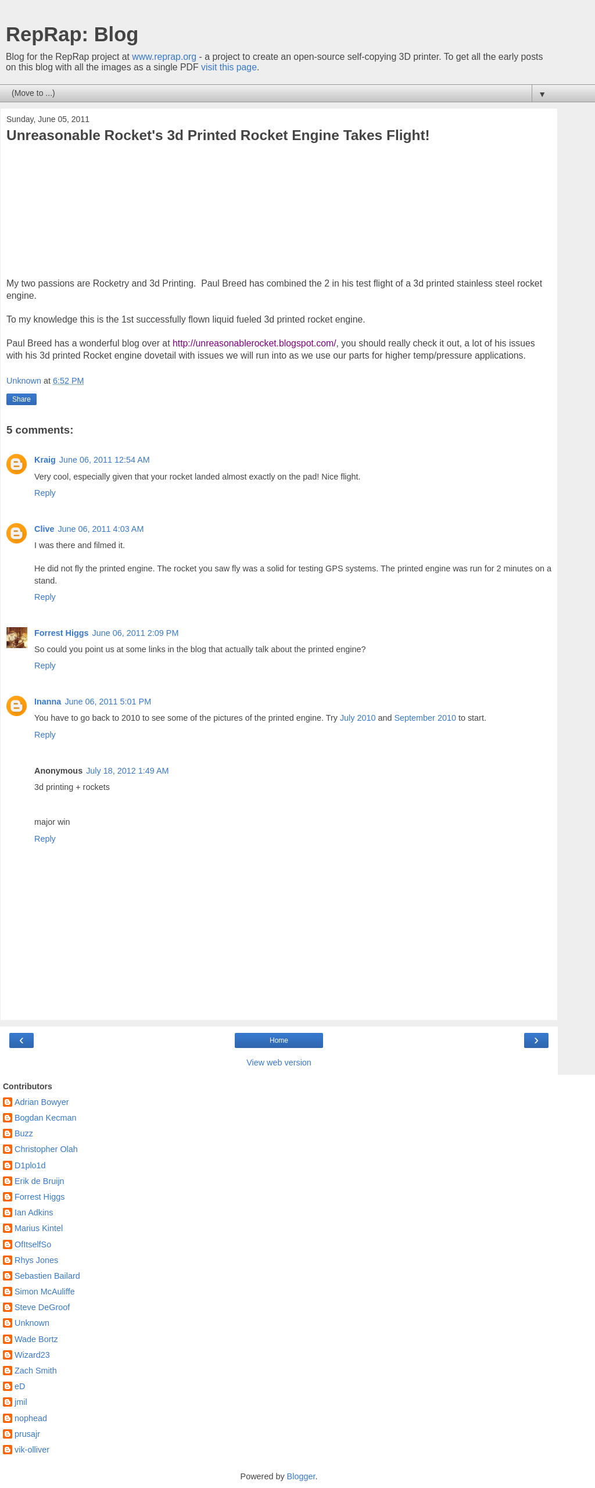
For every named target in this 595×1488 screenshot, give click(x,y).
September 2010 (425, 717)
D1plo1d (30, 1165)
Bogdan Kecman (45, 1117)
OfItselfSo (33, 1244)
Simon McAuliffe (45, 1291)
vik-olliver (32, 1449)
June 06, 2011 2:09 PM (135, 633)
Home (279, 1040)
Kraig (45, 459)
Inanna (47, 701)
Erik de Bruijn (39, 1181)
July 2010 (358, 717)
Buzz (24, 1133)
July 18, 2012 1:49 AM (127, 770)
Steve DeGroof (42, 1307)
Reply (45, 493)
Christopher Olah (46, 1149)
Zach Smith (36, 1370)
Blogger (301, 1476)
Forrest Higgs (61, 633)
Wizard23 (32, 1355)
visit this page (229, 67)
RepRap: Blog (72, 34)
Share (21, 399)
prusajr (27, 1434)
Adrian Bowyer (42, 1102)
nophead (31, 1418)
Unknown (32, 1323)
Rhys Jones (36, 1260)
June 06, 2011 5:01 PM (107, 701)
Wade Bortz (36, 1339)
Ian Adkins (34, 1212)
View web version (278, 1062)
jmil (21, 1402)
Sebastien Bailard (47, 1275)
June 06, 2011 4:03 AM (101, 529)
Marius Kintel (39, 1228)
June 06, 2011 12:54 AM (104, 459)
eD (20, 1386)
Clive (44, 529)
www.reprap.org (164, 57)
